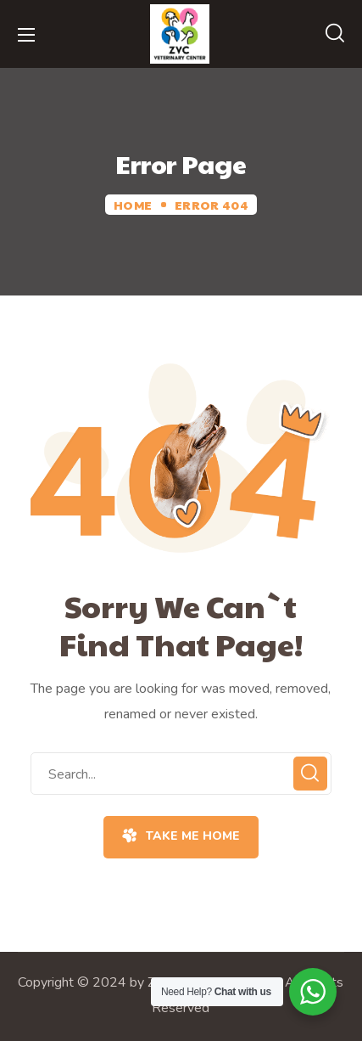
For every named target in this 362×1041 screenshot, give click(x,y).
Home (133, 204)
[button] (335, 34)
